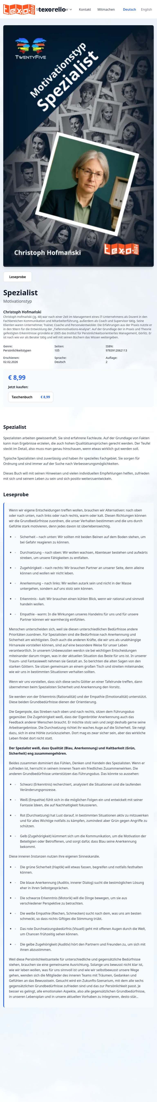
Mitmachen (106, 9)
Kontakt (85, 9)
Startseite (43, 9)
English (146, 9)
